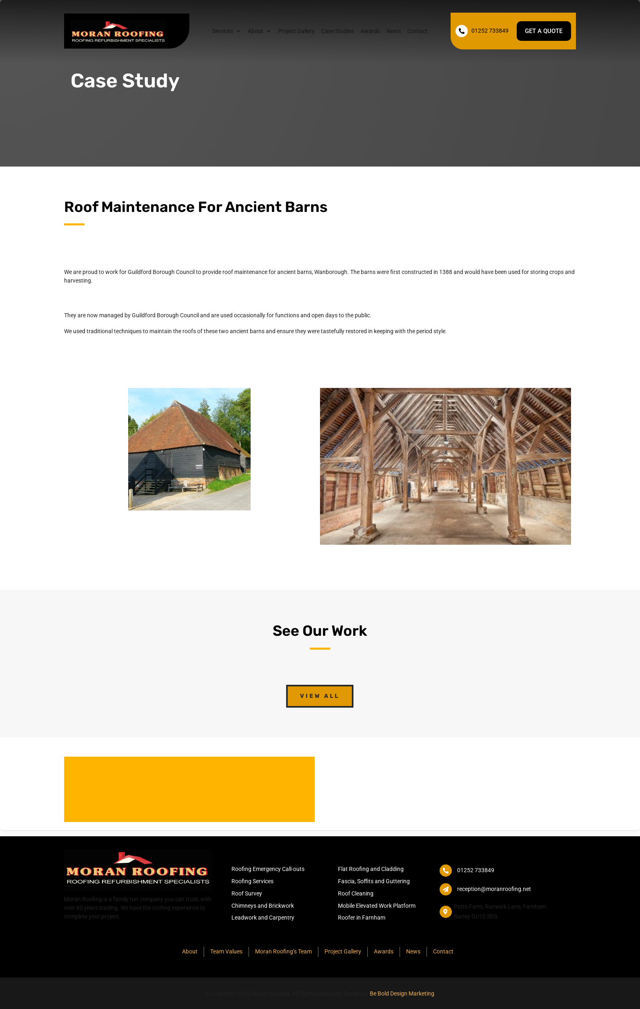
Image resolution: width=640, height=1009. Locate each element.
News (393, 31)
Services (222, 31)
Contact (417, 31)
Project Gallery (296, 31)
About (255, 31)
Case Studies (337, 31)
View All (320, 696)
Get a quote (542, 31)
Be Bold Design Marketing (402, 993)
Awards (370, 31)
